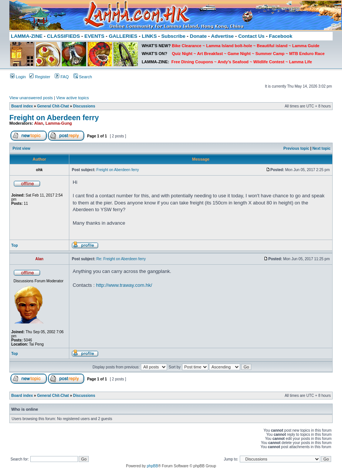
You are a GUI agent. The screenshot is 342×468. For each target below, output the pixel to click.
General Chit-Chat (53, 106)
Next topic (321, 148)
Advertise (222, 36)
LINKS (149, 36)
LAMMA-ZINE (26, 36)
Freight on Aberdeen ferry (54, 117)
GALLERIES (123, 36)
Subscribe (173, 36)
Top (14, 245)
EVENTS (94, 36)
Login (18, 77)
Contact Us (251, 36)
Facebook (280, 36)
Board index (22, 106)
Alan (38, 123)
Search (82, 77)
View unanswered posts (31, 97)
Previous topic (296, 148)
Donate (198, 36)
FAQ (62, 77)
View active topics (72, 97)
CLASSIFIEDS (63, 36)
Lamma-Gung (58, 123)
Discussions (84, 106)
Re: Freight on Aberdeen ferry (121, 259)
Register (39, 77)
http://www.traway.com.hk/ (124, 285)
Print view (21, 148)
